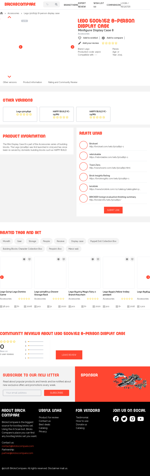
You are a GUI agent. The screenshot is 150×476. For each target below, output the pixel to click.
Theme (74, 5)
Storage (32, 241)
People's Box (55, 249)
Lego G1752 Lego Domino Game (13, 293)
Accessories (13, 13)
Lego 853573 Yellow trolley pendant (116, 293)
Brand (67, 5)
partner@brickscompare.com (17, 453)
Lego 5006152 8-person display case (41, 13)
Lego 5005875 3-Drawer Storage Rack (46, 293)
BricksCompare (20, 3)
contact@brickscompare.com (18, 446)
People (46, 241)
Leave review (69, 355)
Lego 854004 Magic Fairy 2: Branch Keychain (82, 293)
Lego (87, 49)
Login (124, 3)
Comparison (113, 5)
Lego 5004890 (23, 111)
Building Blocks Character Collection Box (22, 249)
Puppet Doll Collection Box (103, 241)
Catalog (43, 428)
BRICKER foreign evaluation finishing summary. (112, 197)
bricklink (93, 186)
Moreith (6, 241)
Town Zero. (95, 165)
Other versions (10, 82)
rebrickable (95, 154)
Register (125, 7)
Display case (77, 241)
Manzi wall (74, 249)
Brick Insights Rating (99, 175)
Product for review (49, 417)
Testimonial (82, 417)
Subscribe (56, 392)
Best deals (44, 424)
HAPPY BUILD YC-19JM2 (61, 113)
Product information (32, 82)
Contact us (45, 421)
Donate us (81, 424)
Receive (60, 241)
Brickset (93, 143)
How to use (82, 421)
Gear (19, 241)
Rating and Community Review (62, 82)
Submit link (113, 210)
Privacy (43, 431)
